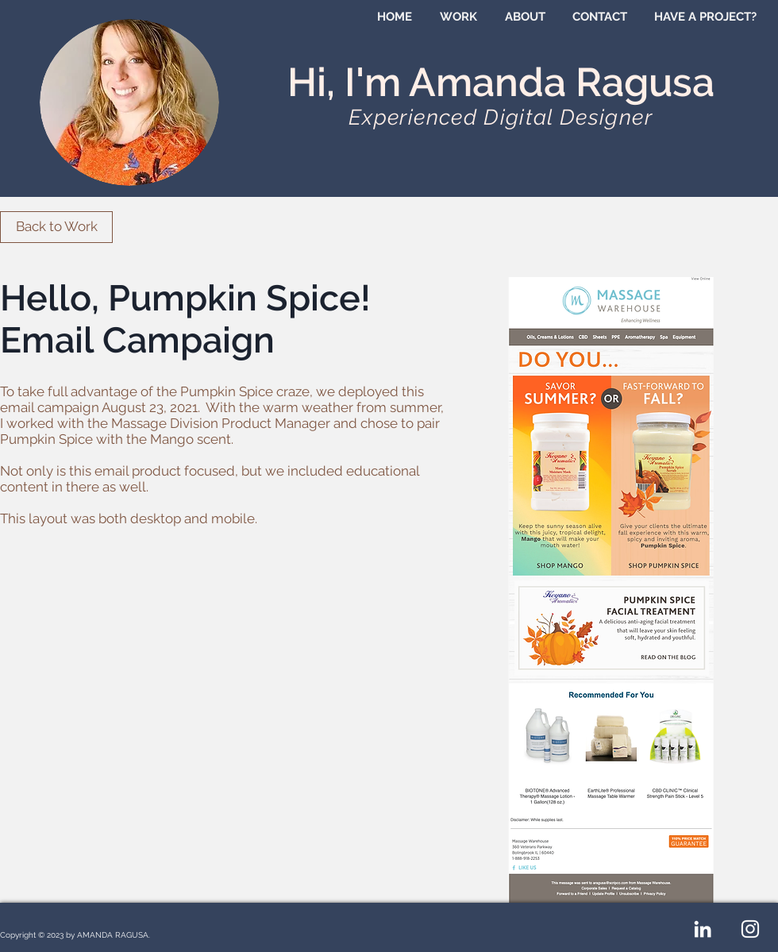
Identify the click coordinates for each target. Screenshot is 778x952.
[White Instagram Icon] (750, 929)
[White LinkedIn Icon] (702, 929)
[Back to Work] (56, 227)
